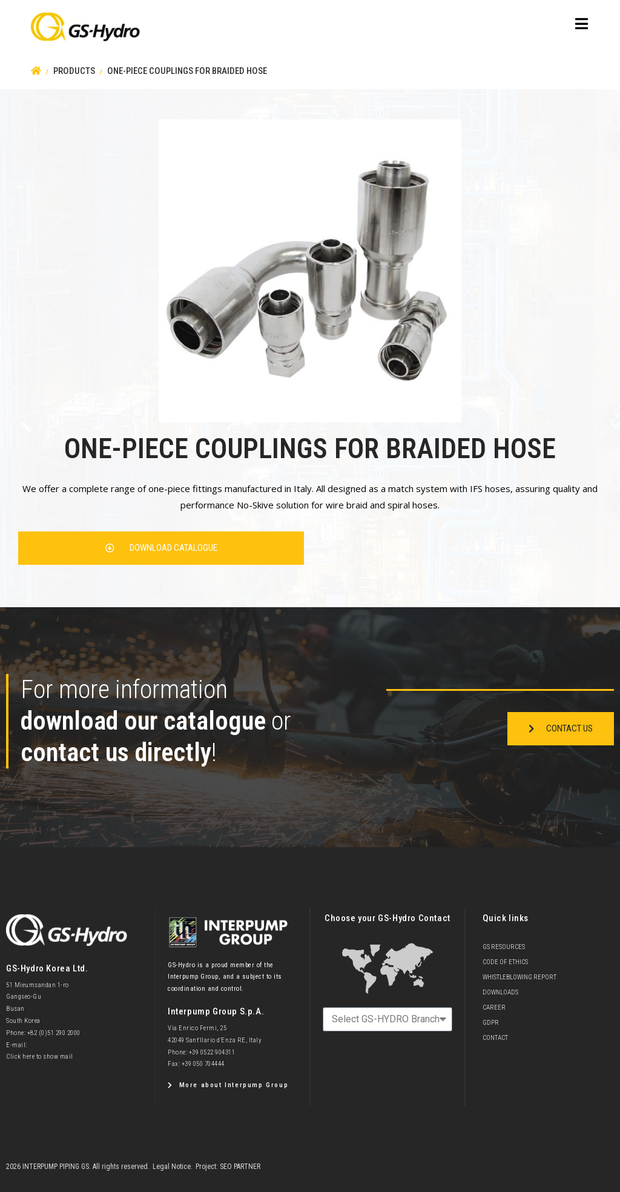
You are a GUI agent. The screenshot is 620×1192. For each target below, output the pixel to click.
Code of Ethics (505, 962)
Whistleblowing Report (519, 977)
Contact (495, 1038)
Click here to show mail (39, 1056)
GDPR (491, 1023)
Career (494, 1007)
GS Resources (504, 947)
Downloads (500, 992)
